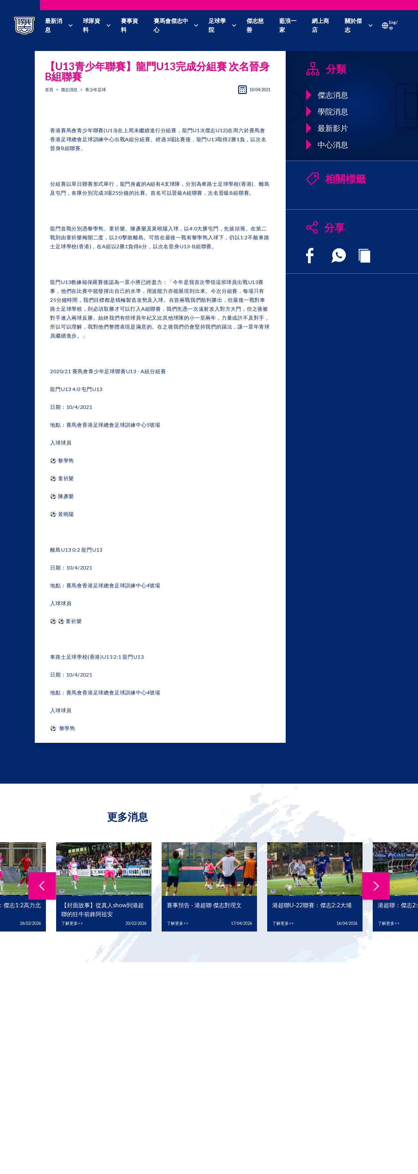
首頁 (49, 89)
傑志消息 (69, 89)
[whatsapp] (338, 255)
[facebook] (309, 255)
